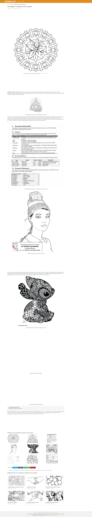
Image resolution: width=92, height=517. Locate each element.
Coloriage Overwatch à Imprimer (33, 502)
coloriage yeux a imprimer (47, 470)
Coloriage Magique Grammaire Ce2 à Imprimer (16, 487)
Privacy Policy (52, 512)
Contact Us (36, 512)
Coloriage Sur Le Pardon (31, 487)
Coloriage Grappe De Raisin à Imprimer (53, 487)
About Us (48, 512)
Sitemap (56, 512)
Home (21, 1)
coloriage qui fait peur (39, 470)
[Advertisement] (35, 18)
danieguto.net (13, 1)
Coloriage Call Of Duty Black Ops (52, 502)
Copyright (39, 512)
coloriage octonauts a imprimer (30, 470)
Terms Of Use (44, 512)
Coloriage (26, 1)
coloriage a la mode (12, 470)
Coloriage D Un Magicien (12, 502)
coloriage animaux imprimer (20, 470)
